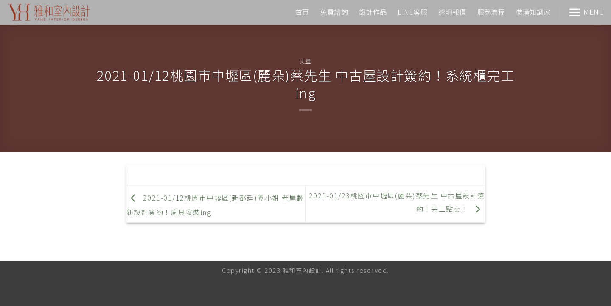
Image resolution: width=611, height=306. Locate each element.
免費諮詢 (334, 12)
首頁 (302, 12)
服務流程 (491, 12)
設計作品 (373, 12)
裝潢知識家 (533, 12)
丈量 (305, 61)
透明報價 (452, 12)
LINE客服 (412, 12)
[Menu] (586, 12)
